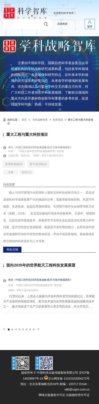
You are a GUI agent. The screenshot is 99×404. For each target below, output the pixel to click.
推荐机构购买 (14, 164)
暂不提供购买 (38, 164)
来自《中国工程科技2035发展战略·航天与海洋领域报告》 (43, 147)
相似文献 (12, 249)
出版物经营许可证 (78, 395)
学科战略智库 (40, 119)
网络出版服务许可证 (52, 395)
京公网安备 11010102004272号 (67, 378)
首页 (24, 119)
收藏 (10, 172)
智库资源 (58, 119)
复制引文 (27, 172)
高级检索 (62, 23)
